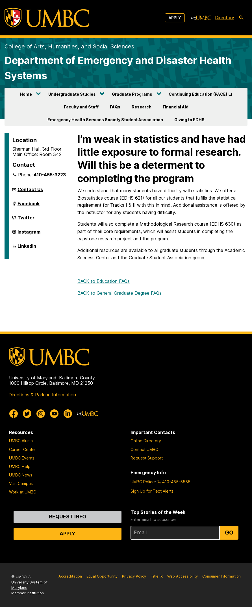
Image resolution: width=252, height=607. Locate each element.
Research (141, 106)
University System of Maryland (29, 585)
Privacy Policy (134, 576)
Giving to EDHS (189, 119)
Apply (175, 17)
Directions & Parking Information (42, 394)
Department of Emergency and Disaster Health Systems (118, 68)
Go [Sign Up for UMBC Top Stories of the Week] (229, 532)
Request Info (67, 517)
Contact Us (30, 189)
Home (26, 94)
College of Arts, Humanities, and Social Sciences (69, 46)
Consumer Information (221, 576)
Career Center (22, 449)
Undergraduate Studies (72, 94)
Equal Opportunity (102, 576)
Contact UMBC (144, 449)
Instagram (29, 234)
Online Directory (146, 440)
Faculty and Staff (81, 106)
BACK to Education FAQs (103, 281)
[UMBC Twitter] (27, 413)
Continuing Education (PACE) (198, 94)
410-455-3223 (50, 175)
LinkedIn (27, 248)
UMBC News (20, 475)
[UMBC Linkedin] (68, 413)
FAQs (115, 106)
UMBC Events (21, 458)
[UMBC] (47, 18)
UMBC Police (143, 481)
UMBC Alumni (21, 440)
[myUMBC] (201, 18)
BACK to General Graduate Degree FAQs (119, 293)
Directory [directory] (224, 17)
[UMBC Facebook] (13, 413)
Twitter (26, 220)
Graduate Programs (132, 94)
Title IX (157, 576)
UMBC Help (20, 466)
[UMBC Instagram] (40, 413)
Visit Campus (21, 483)
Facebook (29, 205)
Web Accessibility (182, 576)
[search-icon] (241, 18)
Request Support (147, 458)
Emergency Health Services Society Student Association (105, 119)
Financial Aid (175, 106)
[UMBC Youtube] (54, 413)
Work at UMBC (22, 492)
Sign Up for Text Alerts (152, 491)
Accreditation (70, 576)
